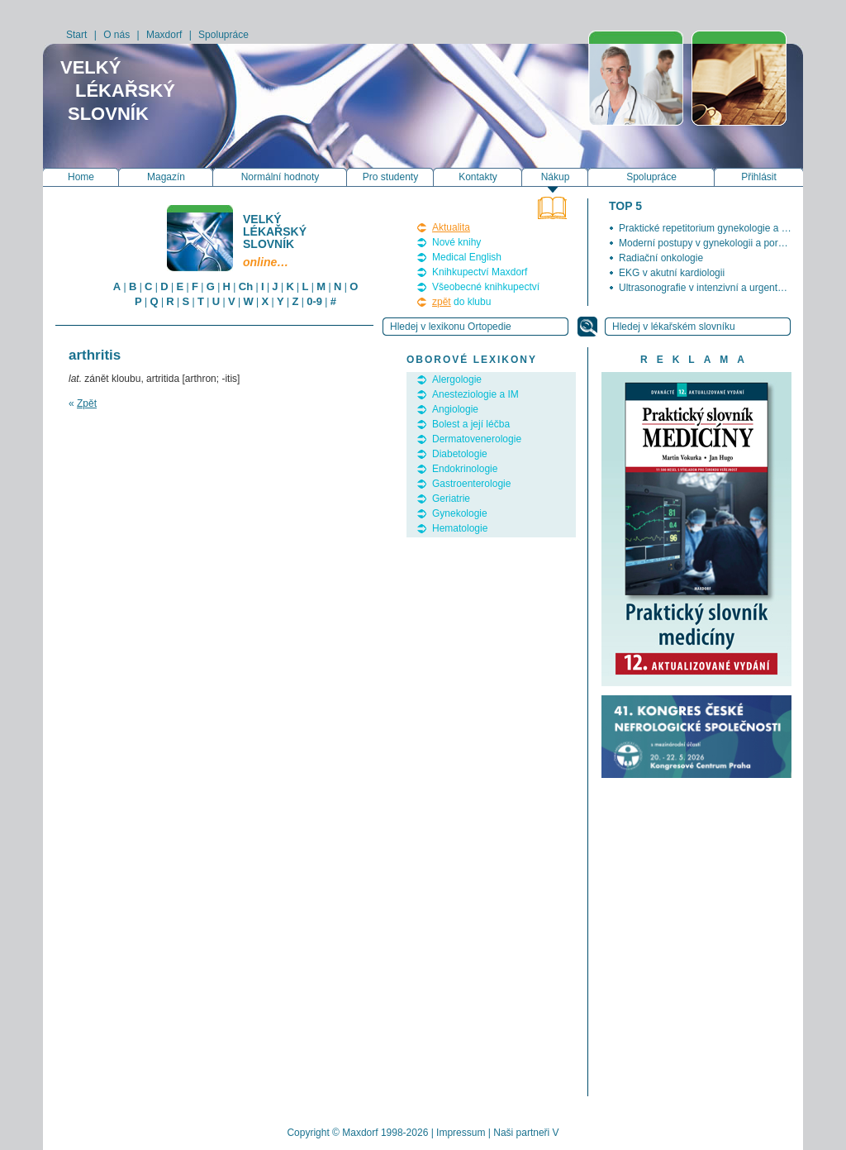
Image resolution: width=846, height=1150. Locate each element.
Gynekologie (459, 513)
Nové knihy (456, 242)
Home (81, 177)
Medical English (466, 257)
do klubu (461, 302)
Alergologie (457, 379)
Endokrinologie (464, 469)
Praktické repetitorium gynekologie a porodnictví (724, 228)
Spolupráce (223, 35)
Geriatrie (451, 498)
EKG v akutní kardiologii (672, 273)
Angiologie (455, 409)
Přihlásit (759, 177)
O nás (116, 35)
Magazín (166, 177)
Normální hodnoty (280, 177)
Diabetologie (459, 454)
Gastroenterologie (471, 483)
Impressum (460, 1132)
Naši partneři (521, 1132)
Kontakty (478, 177)
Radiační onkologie (661, 258)
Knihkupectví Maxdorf (479, 272)
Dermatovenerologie (476, 439)
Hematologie (459, 528)
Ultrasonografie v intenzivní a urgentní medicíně (724, 287)
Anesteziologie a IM (475, 394)
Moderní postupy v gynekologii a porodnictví (715, 243)
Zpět (87, 403)
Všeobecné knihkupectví (485, 287)
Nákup (555, 177)
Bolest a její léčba (471, 424)
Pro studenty (390, 177)
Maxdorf (164, 35)
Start (76, 35)
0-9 (314, 301)
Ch (246, 286)
